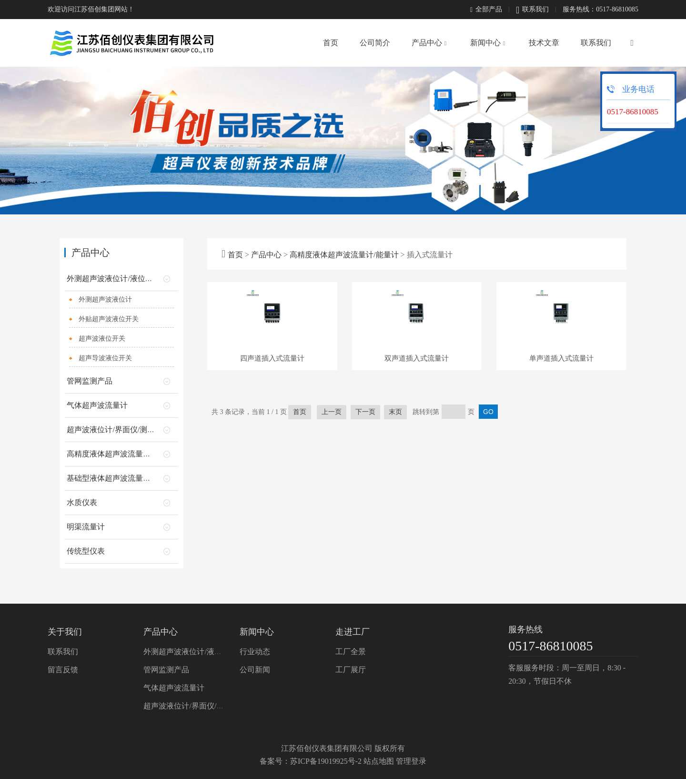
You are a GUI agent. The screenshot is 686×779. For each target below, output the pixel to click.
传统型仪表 (86, 551)
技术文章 (544, 43)
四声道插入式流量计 (272, 408)
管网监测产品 (89, 381)
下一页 (365, 461)
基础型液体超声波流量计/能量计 (121, 478)
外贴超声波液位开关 (109, 319)
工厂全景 (350, 651)
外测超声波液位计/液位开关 (113, 278)
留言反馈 (63, 670)
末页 (395, 461)
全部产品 (486, 9)
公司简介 (375, 43)
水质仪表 (82, 502)
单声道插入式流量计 (561, 408)
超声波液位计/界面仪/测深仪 (114, 429)
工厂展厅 (350, 670)
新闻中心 (485, 43)
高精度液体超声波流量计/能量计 (344, 255)
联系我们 (532, 10)
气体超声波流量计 (97, 405)
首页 (330, 43)
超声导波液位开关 (105, 358)
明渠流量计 (86, 527)
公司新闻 (255, 670)
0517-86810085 (550, 645)
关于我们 (65, 632)
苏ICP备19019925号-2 (326, 761)
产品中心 (427, 43)
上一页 (332, 461)
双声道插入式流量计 (416, 408)
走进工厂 (352, 632)
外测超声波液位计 (105, 299)
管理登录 (411, 761)
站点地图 (378, 761)
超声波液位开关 (102, 338)
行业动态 (255, 651)
